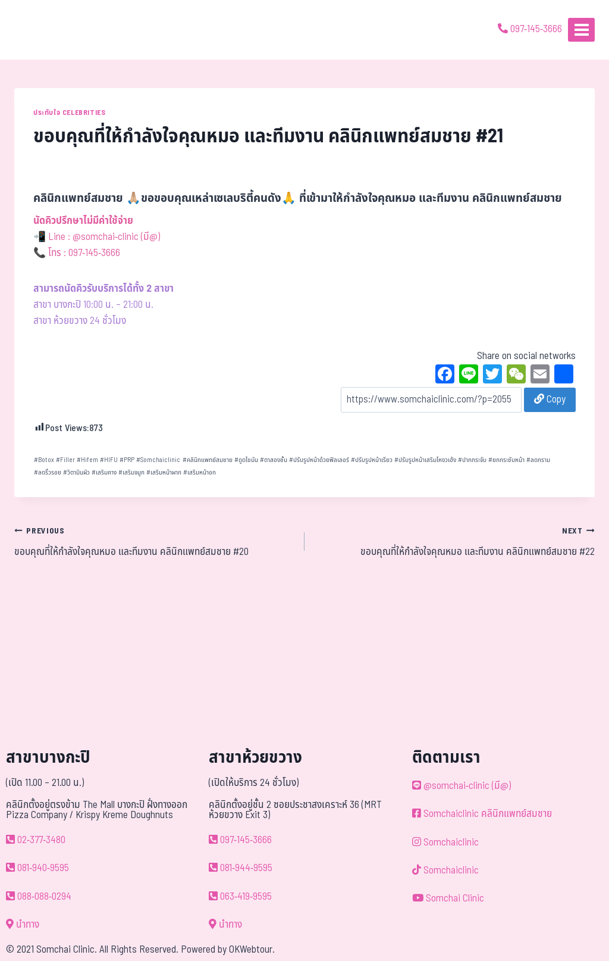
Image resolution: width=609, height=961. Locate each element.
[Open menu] (581, 29)
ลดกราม (538, 460)
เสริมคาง (104, 472)
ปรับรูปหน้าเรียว (372, 460)
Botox (44, 460)
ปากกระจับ (472, 460)
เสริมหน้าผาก (163, 472)
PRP (127, 460)
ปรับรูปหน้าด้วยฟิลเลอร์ (319, 460)
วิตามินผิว (76, 472)
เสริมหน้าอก (199, 472)
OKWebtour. (252, 949)
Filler (65, 460)
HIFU (109, 460)
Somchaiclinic (158, 460)
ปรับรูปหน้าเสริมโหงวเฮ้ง (425, 460)
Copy (550, 399)
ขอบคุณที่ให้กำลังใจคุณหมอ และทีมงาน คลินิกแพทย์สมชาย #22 (455, 541)
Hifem (87, 460)
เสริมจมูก (131, 472)
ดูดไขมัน (246, 460)
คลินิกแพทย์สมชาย (208, 460)
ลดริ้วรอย (47, 472)
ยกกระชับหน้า (506, 460)
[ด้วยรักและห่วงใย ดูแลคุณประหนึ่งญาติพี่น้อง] (43, 30)
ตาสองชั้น (273, 460)
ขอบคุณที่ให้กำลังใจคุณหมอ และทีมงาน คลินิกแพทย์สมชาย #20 (154, 541)
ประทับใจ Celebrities (69, 112)
